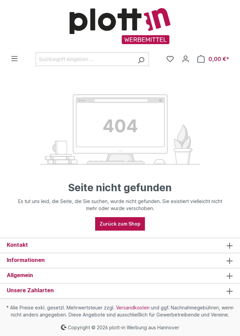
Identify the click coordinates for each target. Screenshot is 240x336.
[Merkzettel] (170, 59)
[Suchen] (141, 59)
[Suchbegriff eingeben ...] (84, 59)
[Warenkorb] (213, 59)
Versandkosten (133, 307)
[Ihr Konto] (185, 59)
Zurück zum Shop (120, 224)
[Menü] (14, 58)
